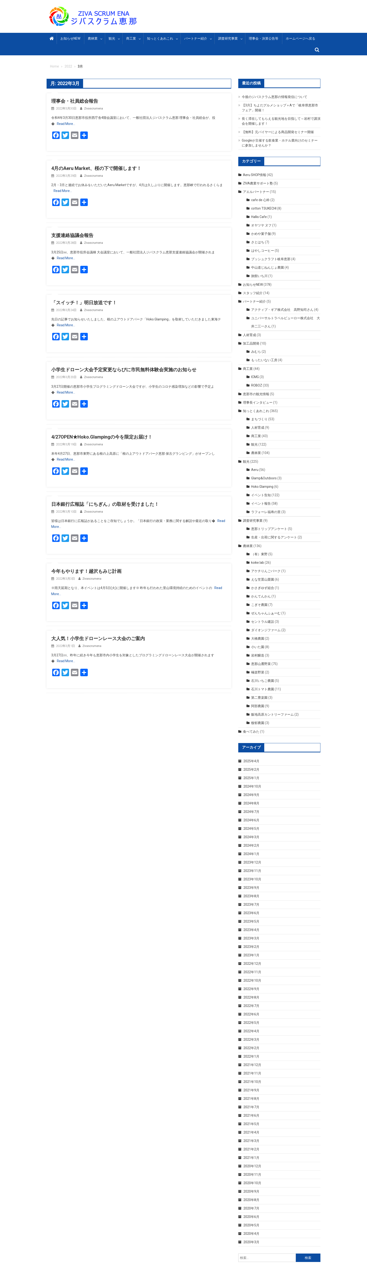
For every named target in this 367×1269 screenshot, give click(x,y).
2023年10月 (252, 879)
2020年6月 (251, 1217)
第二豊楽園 (259, 697)
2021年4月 (251, 1132)
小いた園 (257, 647)
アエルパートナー (256, 192)
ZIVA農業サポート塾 (258, 183)
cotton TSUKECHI (263, 208)
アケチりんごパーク (266, 571)
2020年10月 (252, 1183)
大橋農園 (257, 638)
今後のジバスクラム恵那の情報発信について (274, 97)
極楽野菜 (257, 672)
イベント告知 (261, 495)
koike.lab (257, 562)
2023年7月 (251, 904)
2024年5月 (251, 828)
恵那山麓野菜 (261, 664)
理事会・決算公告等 (263, 38)
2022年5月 (251, 1023)
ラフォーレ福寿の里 (266, 512)
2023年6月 (251, 913)
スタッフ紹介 (253, 293)
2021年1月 (251, 1158)
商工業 (131, 38)
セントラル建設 (262, 621)
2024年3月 (251, 837)
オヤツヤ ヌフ (261, 225)
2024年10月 (252, 786)
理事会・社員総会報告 (74, 101)
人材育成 (249, 335)
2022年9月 (251, 989)
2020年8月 (251, 1200)
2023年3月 (251, 938)
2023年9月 (251, 888)
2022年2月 (251, 1048)
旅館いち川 (259, 276)
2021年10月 (252, 1082)
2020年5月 (251, 1225)
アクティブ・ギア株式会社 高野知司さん (282, 310)
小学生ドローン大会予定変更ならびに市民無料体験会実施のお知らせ (123, 369)
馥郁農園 (257, 723)
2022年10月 (252, 980)
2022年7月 (251, 1006)
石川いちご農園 (262, 681)
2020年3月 (251, 1242)
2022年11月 (252, 972)
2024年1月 (251, 854)
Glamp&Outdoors (264, 478)
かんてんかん (261, 596)
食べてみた (251, 731)
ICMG (255, 377)
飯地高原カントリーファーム (272, 714)
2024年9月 (251, 795)
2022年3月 (251, 1039)
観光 (112, 38)
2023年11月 (252, 871)
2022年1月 (251, 1056)
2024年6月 (251, 820)
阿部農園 (257, 706)
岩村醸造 (257, 655)
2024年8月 (251, 803)
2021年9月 (251, 1090)
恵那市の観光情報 (256, 394)
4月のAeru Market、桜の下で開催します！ (96, 168)
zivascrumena (93, 108)
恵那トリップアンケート (269, 529)
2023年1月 (251, 955)
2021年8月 (251, 1098)
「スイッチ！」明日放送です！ (84, 302)
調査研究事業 (228, 38)
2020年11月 (252, 1174)
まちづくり (259, 419)
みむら (256, 351)
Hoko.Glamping (262, 486)
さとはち (257, 242)
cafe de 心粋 (260, 200)
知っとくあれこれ (160, 38)
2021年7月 (251, 1107)
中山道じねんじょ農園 (267, 267)
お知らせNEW (70, 38)
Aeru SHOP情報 (254, 175)
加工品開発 (251, 343)
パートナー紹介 (195, 38)
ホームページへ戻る (300, 38)
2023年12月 (252, 862)
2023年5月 (251, 921)
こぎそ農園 (259, 605)
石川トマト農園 (262, 689)
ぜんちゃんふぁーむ (266, 613)
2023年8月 (251, 896)
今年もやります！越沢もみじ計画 (86, 571)
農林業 (93, 38)
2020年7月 (251, 1208)
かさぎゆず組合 (262, 588)
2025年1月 (251, 778)
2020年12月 (252, 1166)
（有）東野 (259, 554)
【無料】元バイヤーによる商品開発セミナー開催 (278, 132)
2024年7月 (251, 812)
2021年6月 (251, 1115)
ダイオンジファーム (266, 630)
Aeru (254, 470)
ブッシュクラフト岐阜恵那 (270, 259)
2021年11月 (252, 1073)
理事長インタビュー (257, 402)
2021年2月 (251, 1149)
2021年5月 (251, 1124)
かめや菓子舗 (261, 234)
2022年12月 (252, 963)
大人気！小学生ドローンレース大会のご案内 (98, 638)
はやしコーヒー (262, 250)
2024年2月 (251, 845)
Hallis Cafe (259, 217)
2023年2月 (251, 947)
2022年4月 (251, 1031)
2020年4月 (251, 1233)
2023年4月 (251, 930)
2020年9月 (251, 1191)
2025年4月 (251, 761)
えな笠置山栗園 (262, 579)
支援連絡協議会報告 (72, 235)
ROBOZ (256, 385)
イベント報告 (261, 503)
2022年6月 (251, 1014)
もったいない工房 (264, 360)
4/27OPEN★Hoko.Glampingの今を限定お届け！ (101, 437)
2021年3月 (251, 1141)
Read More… (66, 124)
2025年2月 (251, 769)
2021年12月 (252, 1065)
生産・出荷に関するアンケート (274, 537)
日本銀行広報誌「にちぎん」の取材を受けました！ (105, 504)
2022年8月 (251, 997)
